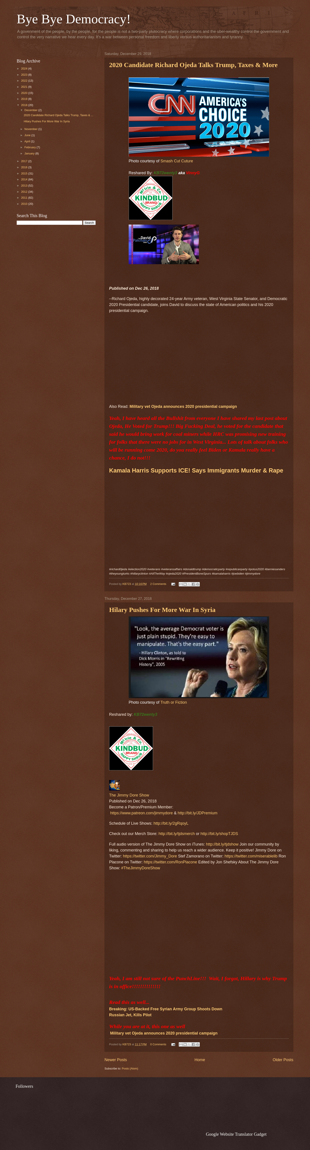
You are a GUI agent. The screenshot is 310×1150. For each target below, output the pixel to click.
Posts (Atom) (130, 1068)
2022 (24, 80)
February (30, 147)
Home (200, 1060)
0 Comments (158, 1044)
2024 (24, 68)
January (29, 153)
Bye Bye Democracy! (74, 19)
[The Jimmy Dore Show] (114, 789)
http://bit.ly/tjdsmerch (177, 833)
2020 (24, 93)
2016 (24, 167)
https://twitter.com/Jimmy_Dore (150, 856)
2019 (24, 99)
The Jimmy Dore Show (129, 795)
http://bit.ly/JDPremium (197, 813)
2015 (24, 173)
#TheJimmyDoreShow (140, 868)
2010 (24, 203)
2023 (24, 74)
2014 (24, 179)
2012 (24, 191)
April (27, 141)
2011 (24, 197)
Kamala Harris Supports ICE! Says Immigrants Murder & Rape (196, 470)
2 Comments (158, 584)
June (27, 135)
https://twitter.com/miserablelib (251, 856)
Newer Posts (116, 1060)
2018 (24, 105)
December (31, 110)
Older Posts (283, 1060)
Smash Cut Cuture (176, 161)
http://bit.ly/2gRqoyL (170, 823)
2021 (24, 86)
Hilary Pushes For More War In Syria (47, 121)
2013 (24, 185)
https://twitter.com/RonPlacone (170, 862)
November (31, 129)
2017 (24, 161)
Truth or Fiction (173, 702)
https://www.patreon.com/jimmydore (141, 813)
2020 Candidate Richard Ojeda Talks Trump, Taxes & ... (58, 115)
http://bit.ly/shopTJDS (219, 833)
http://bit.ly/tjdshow (222, 844)
